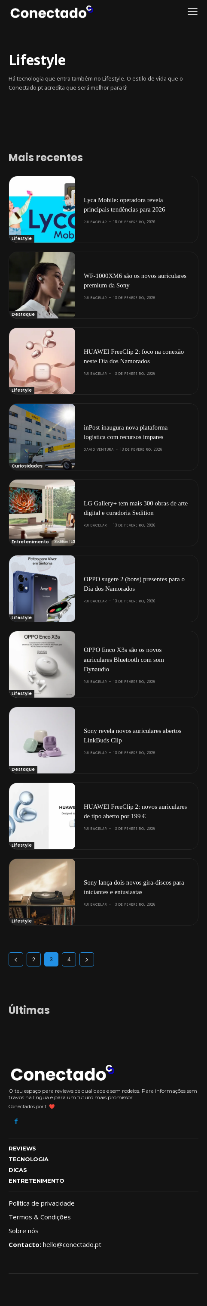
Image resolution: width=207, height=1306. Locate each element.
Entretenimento (30, 542)
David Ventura (99, 449)
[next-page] (86, 959)
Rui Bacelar (95, 222)
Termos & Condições (40, 1216)
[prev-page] (16, 959)
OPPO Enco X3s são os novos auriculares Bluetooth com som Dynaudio (124, 659)
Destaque (23, 314)
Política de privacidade (42, 1203)
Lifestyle (22, 238)
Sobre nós (24, 1230)
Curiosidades (27, 466)
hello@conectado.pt (72, 1244)
